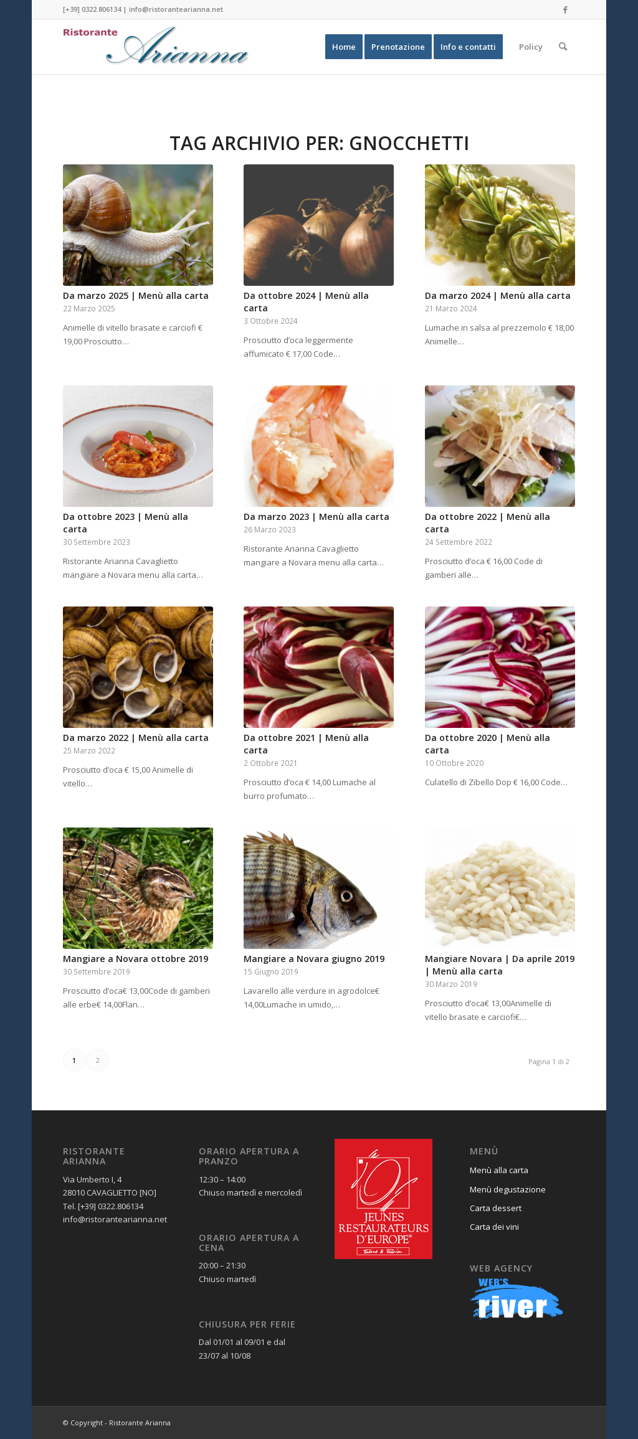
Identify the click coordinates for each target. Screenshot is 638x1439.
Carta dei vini (494, 1226)
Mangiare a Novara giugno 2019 (314, 959)
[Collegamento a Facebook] (565, 9)
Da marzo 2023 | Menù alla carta (316, 516)
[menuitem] (344, 46)
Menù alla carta (499, 1170)
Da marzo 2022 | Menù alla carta (136, 737)
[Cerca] (563, 46)
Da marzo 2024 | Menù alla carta (498, 295)
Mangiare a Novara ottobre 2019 (135, 959)
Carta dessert (495, 1208)
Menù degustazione (508, 1189)
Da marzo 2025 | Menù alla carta (136, 295)
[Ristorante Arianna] (156, 46)
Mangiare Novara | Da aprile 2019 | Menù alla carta (499, 965)
